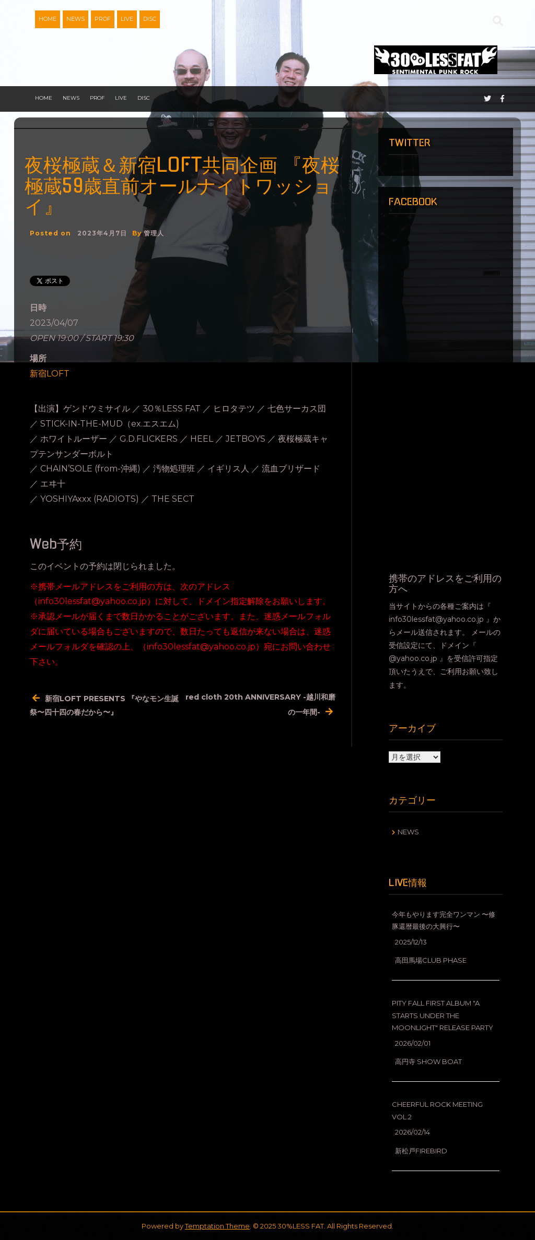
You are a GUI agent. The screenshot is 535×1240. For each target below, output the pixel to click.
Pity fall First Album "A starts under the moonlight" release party (442, 1015)
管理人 (154, 233)
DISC (149, 18)
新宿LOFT (49, 374)
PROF (103, 18)
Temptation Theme (217, 1226)
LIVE (127, 18)
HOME (47, 18)
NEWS (75, 18)
